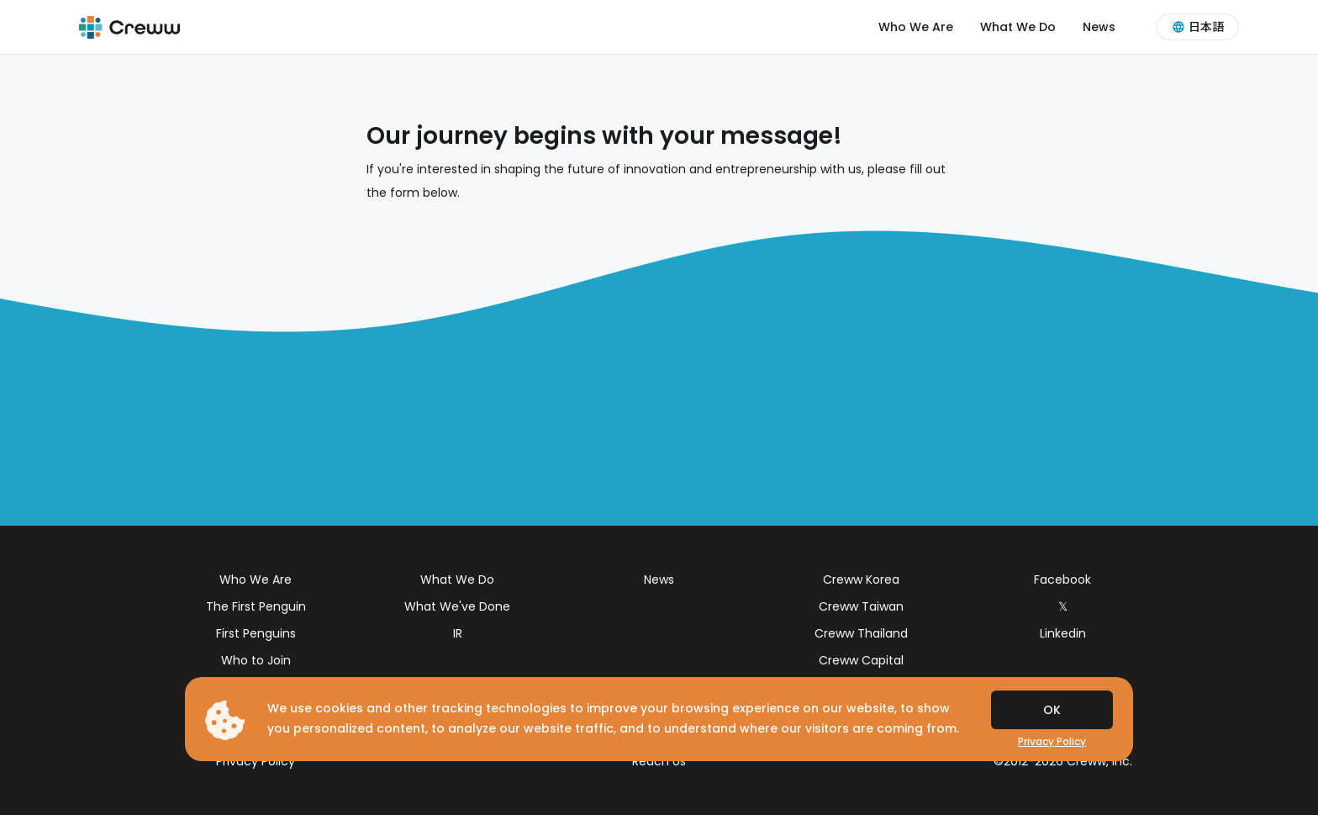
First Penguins (256, 633)
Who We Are (915, 27)
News (1099, 27)
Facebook (1062, 579)
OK (1052, 709)
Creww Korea (861, 579)
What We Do (1018, 27)
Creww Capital (861, 660)
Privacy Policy (255, 761)
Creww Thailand (861, 633)
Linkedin (1063, 633)
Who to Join (256, 660)
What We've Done (457, 606)
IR (457, 633)
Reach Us (659, 761)
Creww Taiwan (861, 606)
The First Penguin (256, 606)
